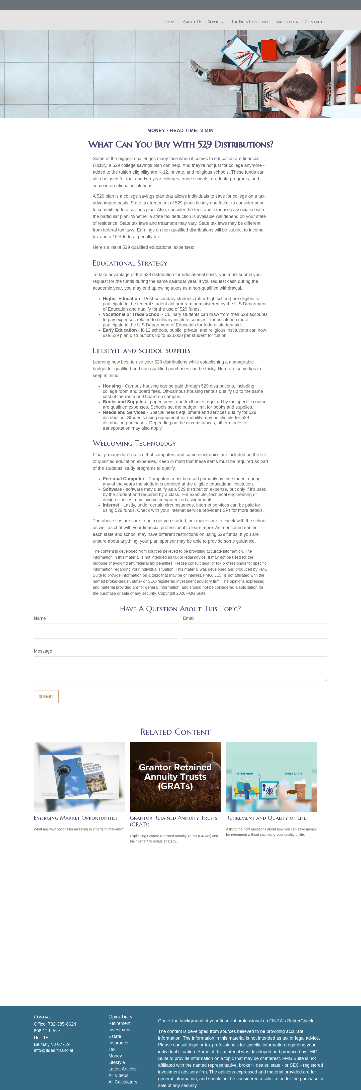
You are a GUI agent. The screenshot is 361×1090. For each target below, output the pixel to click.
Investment (120, 1029)
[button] (170, 21)
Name (40, 618)
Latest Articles (123, 1068)
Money (115, 1055)
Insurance (118, 1042)
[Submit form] (46, 696)
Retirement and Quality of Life (266, 817)
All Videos (119, 1075)
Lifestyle (117, 1062)
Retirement (120, 1023)
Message (43, 651)
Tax (112, 1049)
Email (188, 618)
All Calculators (123, 1081)
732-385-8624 (62, 1024)
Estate (115, 1036)
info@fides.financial (53, 1050)
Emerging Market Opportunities (76, 817)
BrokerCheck (300, 1020)
